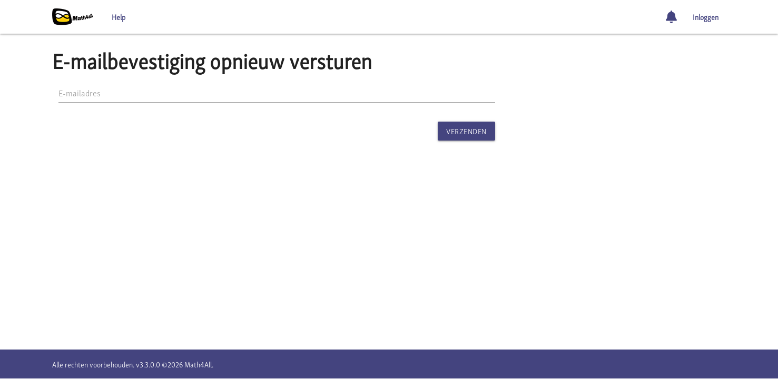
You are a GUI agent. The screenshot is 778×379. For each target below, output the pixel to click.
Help (118, 17)
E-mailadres (79, 92)
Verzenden (466, 131)
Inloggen (705, 17)
